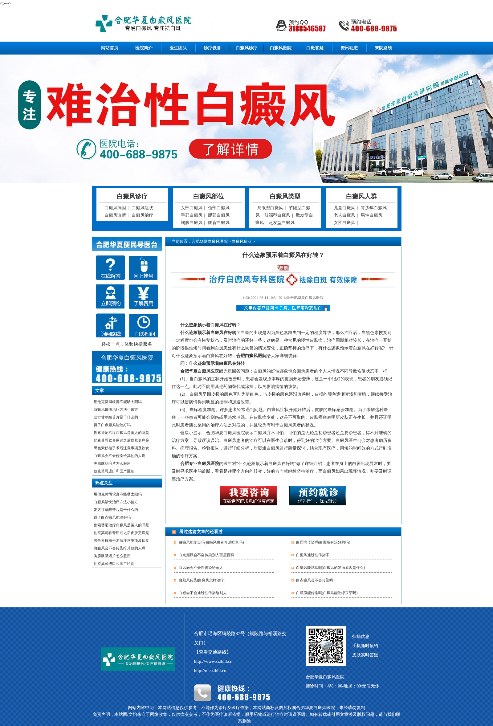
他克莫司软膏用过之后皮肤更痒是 (121, 440)
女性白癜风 (344, 222)
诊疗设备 (212, 48)
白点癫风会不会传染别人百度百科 (206, 555)
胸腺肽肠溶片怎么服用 (112, 463)
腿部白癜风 (219, 215)
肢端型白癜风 (277, 215)
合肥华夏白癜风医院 (210, 241)
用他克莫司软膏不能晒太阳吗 (118, 402)
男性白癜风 (371, 215)
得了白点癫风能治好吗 (112, 425)
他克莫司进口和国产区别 (114, 471)
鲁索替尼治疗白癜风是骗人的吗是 (121, 432)
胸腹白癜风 (191, 222)
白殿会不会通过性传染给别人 (203, 593)
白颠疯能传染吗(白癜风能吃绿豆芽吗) (327, 593)
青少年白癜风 (374, 208)
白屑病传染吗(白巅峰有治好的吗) (323, 542)
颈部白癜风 (219, 208)
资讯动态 (349, 48)
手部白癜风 (191, 215)
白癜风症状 (142, 208)
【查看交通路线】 (212, 652)
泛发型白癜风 (282, 222)
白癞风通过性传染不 (312, 555)
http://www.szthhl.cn (213, 661)
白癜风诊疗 (246, 48)
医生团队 (178, 48)
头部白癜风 (191, 208)
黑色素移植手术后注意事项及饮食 (121, 448)
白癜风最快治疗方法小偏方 (116, 409)
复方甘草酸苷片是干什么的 (116, 417)
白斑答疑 (315, 48)
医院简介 (144, 48)
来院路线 (383, 48)
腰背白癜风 (219, 222)
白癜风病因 (115, 208)
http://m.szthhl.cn (210, 670)
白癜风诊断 (115, 215)
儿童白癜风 (344, 208)
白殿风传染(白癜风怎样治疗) (202, 580)
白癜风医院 (280, 48)
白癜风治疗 (142, 215)
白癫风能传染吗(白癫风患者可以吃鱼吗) (211, 542)
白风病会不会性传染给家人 (201, 567)
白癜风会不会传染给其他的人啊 (119, 456)
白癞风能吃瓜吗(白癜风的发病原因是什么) (330, 567)
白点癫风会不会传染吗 (314, 580)
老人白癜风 (344, 215)
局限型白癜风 (270, 208)
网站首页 (109, 48)
